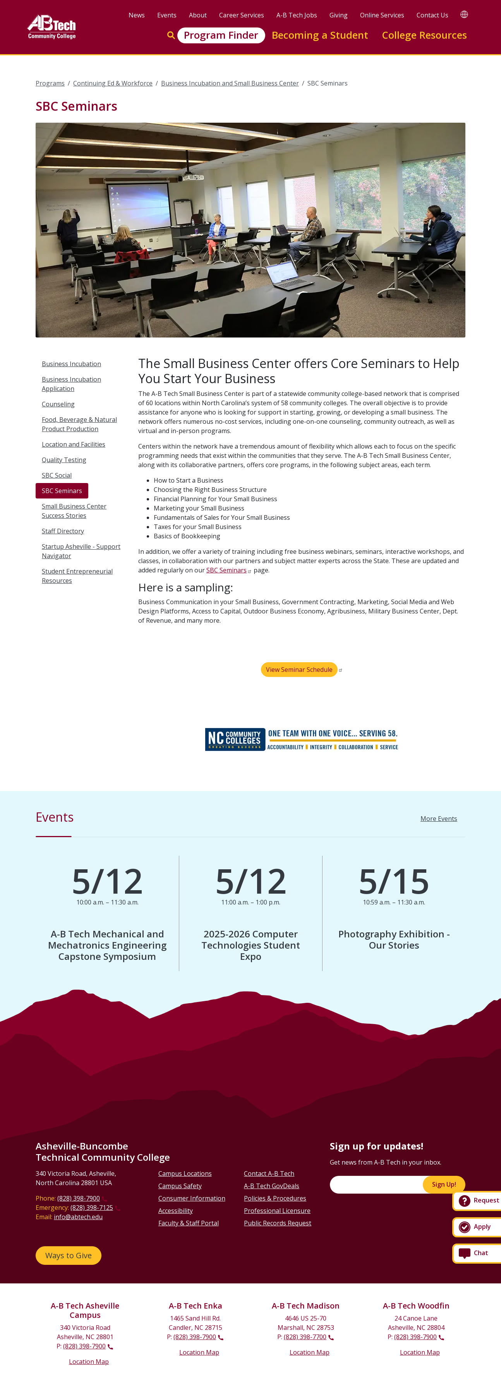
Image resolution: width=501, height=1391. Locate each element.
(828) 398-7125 (91, 1207)
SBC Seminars (62, 491)
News (137, 15)
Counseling (58, 404)
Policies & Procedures (275, 1198)
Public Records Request (277, 1223)
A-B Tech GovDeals (271, 1186)
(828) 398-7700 (305, 1337)
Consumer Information (191, 1198)
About (198, 15)
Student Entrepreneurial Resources (77, 576)
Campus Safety (180, 1186)
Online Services (382, 15)
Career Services (241, 15)
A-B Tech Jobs (296, 15)
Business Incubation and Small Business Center (230, 83)
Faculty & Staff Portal (188, 1223)
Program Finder (221, 35)
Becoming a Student (320, 35)
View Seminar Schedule (299, 669)
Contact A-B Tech (269, 1173)
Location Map (89, 1361)
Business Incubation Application (71, 384)
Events (167, 15)
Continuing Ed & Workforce (113, 83)
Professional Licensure (277, 1210)
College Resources (424, 35)
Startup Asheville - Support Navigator (81, 551)
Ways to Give (68, 1255)
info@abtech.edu (78, 1217)
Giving (338, 15)
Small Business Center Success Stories (74, 511)
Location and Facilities (73, 444)
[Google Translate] (464, 14)
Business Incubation (71, 364)
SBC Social (57, 475)
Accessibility (175, 1210)
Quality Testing (64, 460)
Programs (50, 83)
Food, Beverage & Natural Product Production (79, 424)
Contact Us (432, 15)
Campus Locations (185, 1173)
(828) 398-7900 (78, 1198)
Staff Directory (63, 531)
